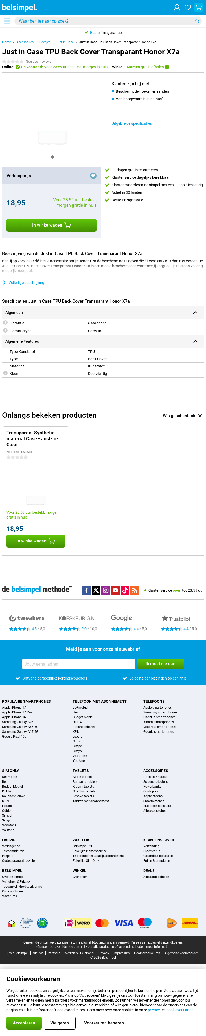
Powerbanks (152, 786)
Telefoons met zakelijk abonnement (98, 856)
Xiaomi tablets (83, 786)
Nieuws (38, 953)
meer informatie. (158, 947)
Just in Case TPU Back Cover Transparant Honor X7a (117, 42)
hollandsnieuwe (84, 727)
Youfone (79, 761)
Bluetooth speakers (157, 806)
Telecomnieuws (13, 851)
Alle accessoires (154, 811)
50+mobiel (80, 707)
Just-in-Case (65, 42)
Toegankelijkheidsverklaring (22, 886)
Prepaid (7, 856)
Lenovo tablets (83, 796)
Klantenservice (159, 840)
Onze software (12, 891)
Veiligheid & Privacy (16, 882)
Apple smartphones (157, 707)
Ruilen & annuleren (156, 861)
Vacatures (9, 896)
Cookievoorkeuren (147, 953)
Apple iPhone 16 (14, 717)
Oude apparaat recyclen (19, 861)
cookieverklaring (180, 1010)
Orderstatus (151, 851)
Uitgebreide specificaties (132, 123)
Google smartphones (158, 732)
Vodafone (80, 756)
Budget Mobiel (83, 717)
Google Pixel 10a (14, 736)
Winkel (79, 871)
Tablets (81, 771)
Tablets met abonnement (91, 801)
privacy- (154, 1010)
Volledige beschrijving (23, 282)
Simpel (78, 746)
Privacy (103, 953)
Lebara (78, 736)
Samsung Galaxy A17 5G (20, 732)
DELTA (77, 722)
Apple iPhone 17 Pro (17, 712)
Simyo (77, 751)
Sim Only (10, 771)
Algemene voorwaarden (181, 953)
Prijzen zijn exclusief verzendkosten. (157, 942)
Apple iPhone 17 (14, 707)
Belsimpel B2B (83, 846)
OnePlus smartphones (159, 717)
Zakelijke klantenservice (90, 851)
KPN (76, 732)
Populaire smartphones (26, 701)
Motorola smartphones (159, 727)
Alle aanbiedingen (156, 877)
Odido (77, 741)
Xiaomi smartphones (158, 722)
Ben (75, 712)
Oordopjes (150, 791)
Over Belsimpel (12, 877)
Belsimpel (12, 871)
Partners (54, 953)
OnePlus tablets (84, 791)
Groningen (80, 877)
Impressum (121, 953)
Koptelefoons (153, 796)
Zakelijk (81, 840)
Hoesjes (44, 42)
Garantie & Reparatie (158, 856)
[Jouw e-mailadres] (78, 664)
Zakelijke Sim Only (86, 861)
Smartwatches (153, 801)
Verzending (151, 846)
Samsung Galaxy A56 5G (20, 727)
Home (6, 42)
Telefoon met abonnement (100, 701)
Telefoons (154, 701)
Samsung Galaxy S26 (17, 722)
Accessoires (25, 42)
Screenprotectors (155, 782)
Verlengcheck (11, 846)
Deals (149, 871)
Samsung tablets (85, 782)
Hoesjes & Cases (155, 777)
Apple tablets (82, 777)
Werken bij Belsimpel (79, 953)
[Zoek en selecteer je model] (108, 21)
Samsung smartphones (160, 712)
